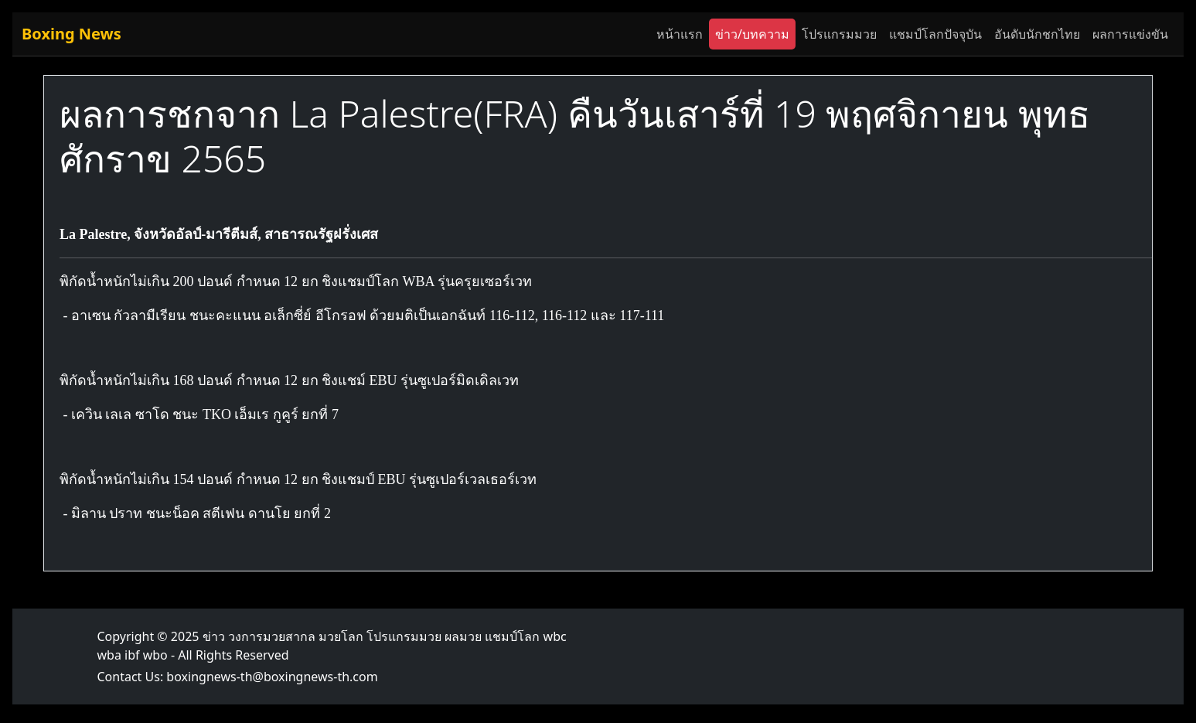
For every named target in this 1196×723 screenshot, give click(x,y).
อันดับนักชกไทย (1037, 34)
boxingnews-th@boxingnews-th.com (271, 676)
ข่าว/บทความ (752, 34)
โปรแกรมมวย (839, 34)
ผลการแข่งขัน (1130, 34)
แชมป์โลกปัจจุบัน (935, 34)
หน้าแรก (679, 34)
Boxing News (71, 33)
